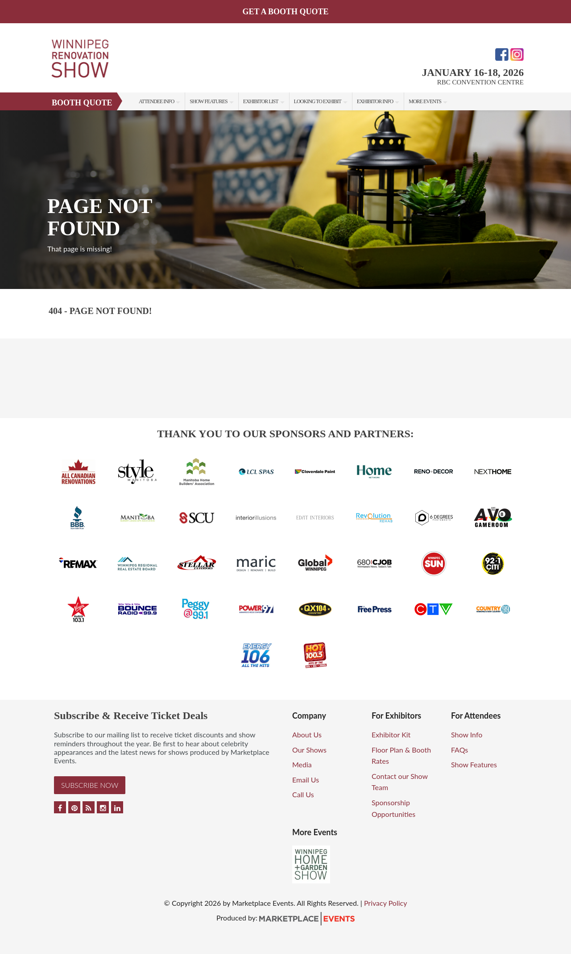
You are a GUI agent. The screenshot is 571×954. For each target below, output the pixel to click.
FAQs (459, 749)
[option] (285, 199)
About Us (307, 734)
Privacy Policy (385, 903)
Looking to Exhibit (317, 101)
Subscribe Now (89, 785)
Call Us (303, 794)
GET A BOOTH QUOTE (285, 11)
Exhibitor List (260, 101)
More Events (425, 101)
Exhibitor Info (375, 101)
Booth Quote (82, 102)
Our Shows (309, 749)
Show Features (208, 101)
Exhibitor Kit (391, 734)
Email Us (305, 779)
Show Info (466, 734)
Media (302, 764)
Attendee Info (156, 101)
